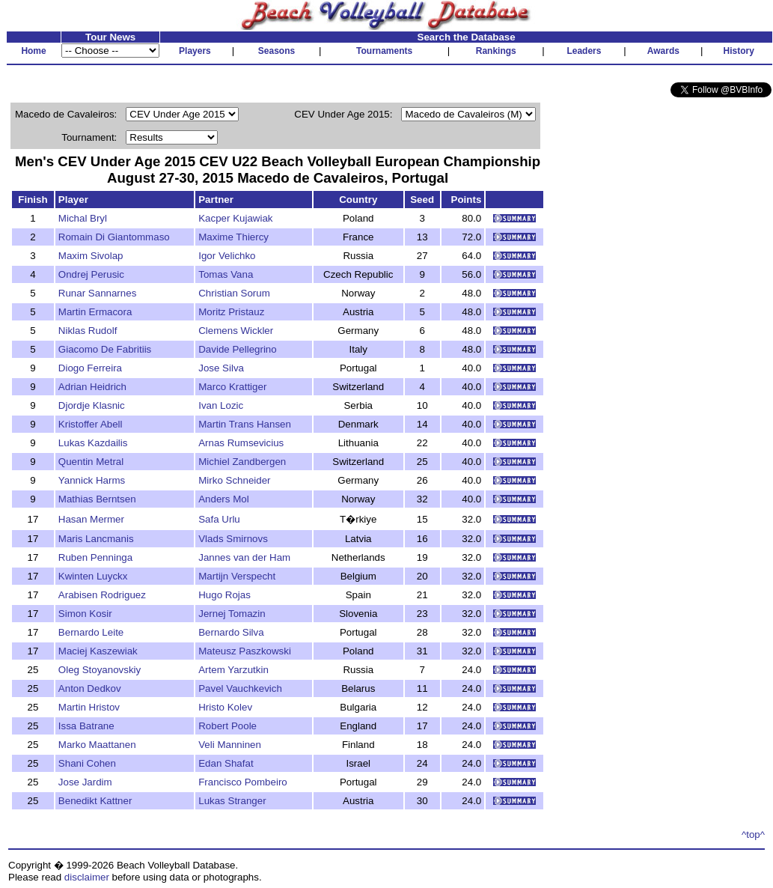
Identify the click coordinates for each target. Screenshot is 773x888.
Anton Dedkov (89, 688)
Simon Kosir (85, 613)
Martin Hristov (89, 707)
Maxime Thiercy (233, 237)
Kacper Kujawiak (235, 218)
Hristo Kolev (225, 707)
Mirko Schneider (234, 480)
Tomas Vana (225, 274)
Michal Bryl (82, 218)
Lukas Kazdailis (93, 442)
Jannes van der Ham (244, 557)
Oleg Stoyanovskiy (99, 669)
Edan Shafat (225, 763)
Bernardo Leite (90, 632)
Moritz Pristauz (231, 311)
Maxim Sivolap (90, 255)
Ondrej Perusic (91, 274)
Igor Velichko (226, 255)
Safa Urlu (219, 519)
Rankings (496, 51)
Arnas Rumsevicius (241, 442)
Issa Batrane (86, 726)
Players (195, 51)
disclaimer (86, 877)
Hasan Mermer (91, 519)
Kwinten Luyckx (93, 576)
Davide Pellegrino (237, 349)
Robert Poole (227, 726)
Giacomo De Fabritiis (104, 349)
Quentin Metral (90, 461)
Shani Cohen (87, 763)
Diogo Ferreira (90, 368)
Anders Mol (223, 499)
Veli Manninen (229, 744)
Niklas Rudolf (87, 330)
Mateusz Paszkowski (244, 651)
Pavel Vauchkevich (240, 688)
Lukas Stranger (232, 800)
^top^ (753, 834)
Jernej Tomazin (231, 613)
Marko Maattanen (97, 744)
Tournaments (384, 51)
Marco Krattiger (232, 386)
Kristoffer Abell (90, 424)
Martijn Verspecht (236, 576)
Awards (663, 51)
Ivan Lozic (220, 405)
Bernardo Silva (230, 632)
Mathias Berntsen (97, 499)
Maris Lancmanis (96, 538)
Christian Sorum (234, 293)
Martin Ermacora (95, 311)
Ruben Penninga (95, 557)
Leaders (583, 51)
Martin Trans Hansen (244, 424)
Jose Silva (221, 368)
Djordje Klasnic (91, 405)
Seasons (276, 51)
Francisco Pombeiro (242, 782)
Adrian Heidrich (92, 386)
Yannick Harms (91, 480)
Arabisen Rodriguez (102, 594)
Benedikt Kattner (95, 800)
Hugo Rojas (224, 594)
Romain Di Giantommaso (114, 237)
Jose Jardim (85, 782)
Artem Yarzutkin (233, 669)
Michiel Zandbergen (242, 461)
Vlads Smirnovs (233, 538)
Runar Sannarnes (97, 293)
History (739, 51)
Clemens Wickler (235, 330)
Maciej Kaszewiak (98, 651)
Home (33, 51)
